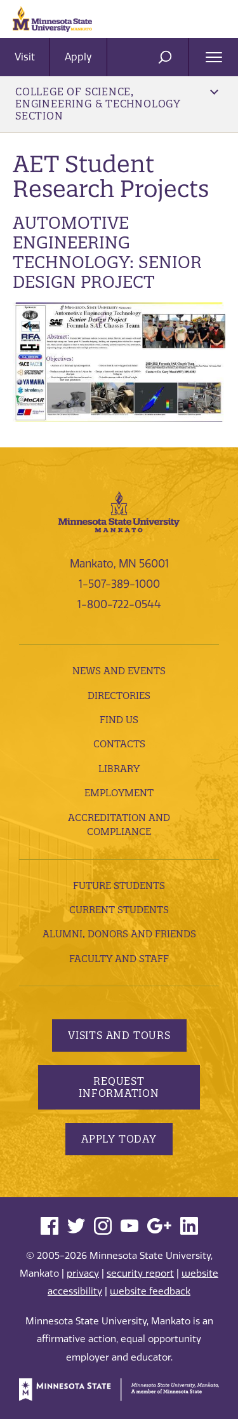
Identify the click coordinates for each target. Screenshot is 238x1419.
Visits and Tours (119, 1035)
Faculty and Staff (119, 959)
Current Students (119, 910)
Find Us (119, 720)
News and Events (119, 671)
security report (140, 1273)
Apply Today (119, 1138)
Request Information (119, 1087)
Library (119, 769)
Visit (25, 57)
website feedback (150, 1291)
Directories (119, 695)
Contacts (119, 744)
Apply (78, 57)
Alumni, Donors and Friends (119, 934)
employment (119, 793)
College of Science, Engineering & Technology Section (116, 103)
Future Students (119, 885)
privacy (83, 1273)
